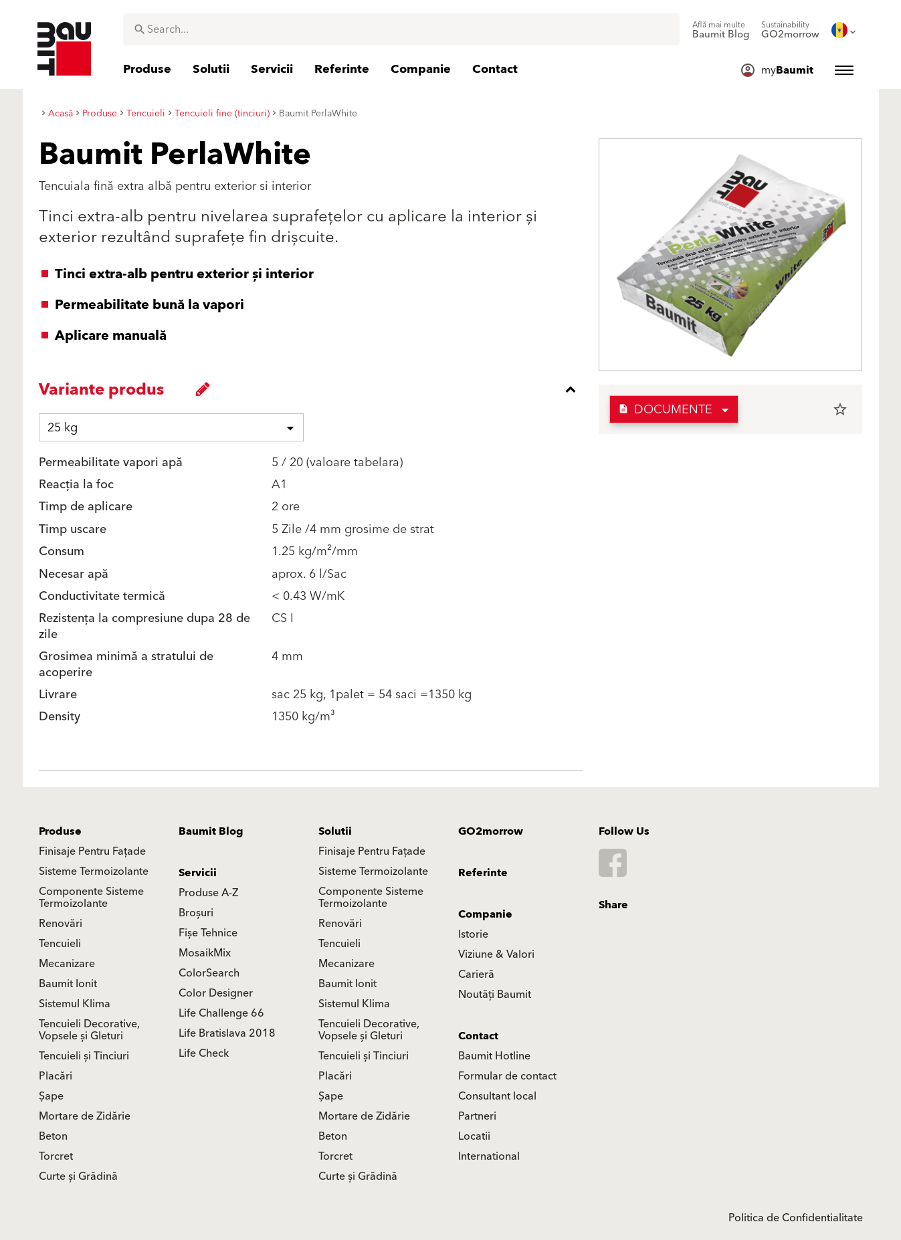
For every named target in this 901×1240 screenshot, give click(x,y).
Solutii (335, 831)
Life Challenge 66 (221, 1013)
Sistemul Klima (74, 1004)
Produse (60, 831)
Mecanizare (67, 963)
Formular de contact (507, 1076)
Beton (53, 1136)
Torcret (56, 1156)
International (489, 1156)
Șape (51, 1096)
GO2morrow (490, 831)
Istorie (473, 934)
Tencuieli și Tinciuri (84, 1056)
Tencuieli (60, 943)
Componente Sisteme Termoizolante (91, 897)
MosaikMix (205, 953)
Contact (478, 1036)
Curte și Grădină (78, 1176)
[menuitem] (720, 30)
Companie (485, 914)
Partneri (477, 1116)
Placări (55, 1076)
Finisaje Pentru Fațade (92, 851)
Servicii (198, 872)
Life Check (204, 1053)
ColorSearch (209, 973)
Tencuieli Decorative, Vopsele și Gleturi (89, 1030)
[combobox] (401, 29)
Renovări (60, 923)
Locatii (474, 1136)
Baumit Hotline (494, 1056)
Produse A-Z (208, 893)
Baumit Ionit (68, 983)
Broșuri (196, 913)
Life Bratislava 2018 (227, 1033)
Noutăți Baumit (494, 994)
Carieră (476, 974)
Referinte (483, 872)
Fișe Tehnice (208, 933)
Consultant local (497, 1096)
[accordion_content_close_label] (314, 389)
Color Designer (216, 993)
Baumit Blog (211, 831)
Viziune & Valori (496, 954)
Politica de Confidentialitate (795, 1218)
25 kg (62, 427)
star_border (840, 409)
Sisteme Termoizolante (93, 871)
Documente (665, 409)
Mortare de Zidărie (84, 1116)
